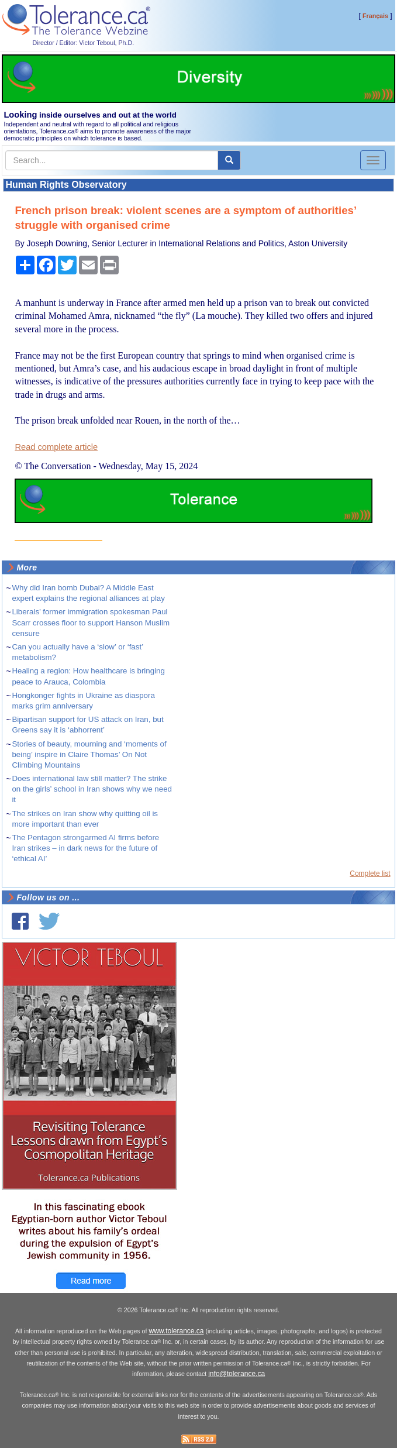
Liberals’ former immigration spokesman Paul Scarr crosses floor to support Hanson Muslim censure (91, 622)
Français (375, 15)
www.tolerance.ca (176, 1331)
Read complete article (56, 447)
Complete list (370, 873)
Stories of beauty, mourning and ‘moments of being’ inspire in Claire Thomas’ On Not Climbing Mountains (89, 754)
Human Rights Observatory (65, 185)
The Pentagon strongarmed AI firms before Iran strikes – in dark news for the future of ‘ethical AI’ (85, 848)
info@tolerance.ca (236, 1374)
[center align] (229, 160)
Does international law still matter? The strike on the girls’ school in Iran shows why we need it (92, 789)
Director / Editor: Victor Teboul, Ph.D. (83, 42)
